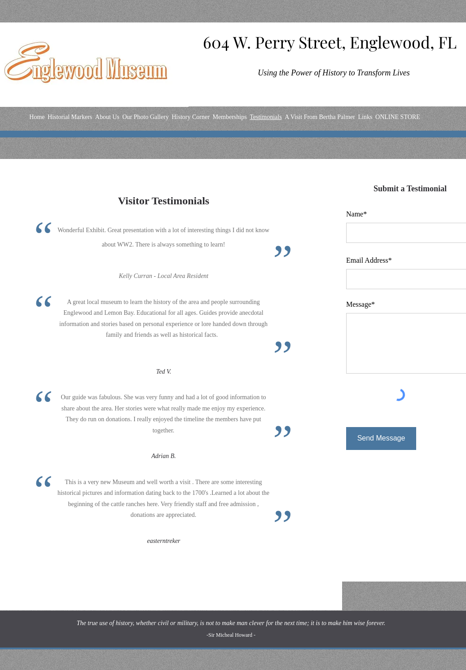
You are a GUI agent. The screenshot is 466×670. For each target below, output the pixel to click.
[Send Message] (381, 438)
